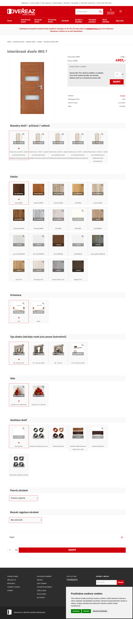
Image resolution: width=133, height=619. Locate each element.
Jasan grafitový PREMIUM (98, 245)
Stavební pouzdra (92, 20)
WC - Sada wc (58, 354)
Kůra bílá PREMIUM (38, 245)
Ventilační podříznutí (98, 437)
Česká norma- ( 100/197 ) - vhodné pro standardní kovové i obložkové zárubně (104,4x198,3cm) (98, 147)
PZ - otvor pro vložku (38, 354)
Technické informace (104, 3)
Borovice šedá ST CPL (58, 271)
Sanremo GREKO (58, 194)
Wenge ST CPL (78, 271)
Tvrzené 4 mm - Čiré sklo (39, 396)
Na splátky (75, 3)
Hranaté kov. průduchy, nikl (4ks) (19, 466)
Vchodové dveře (52, 20)
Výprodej (120, 20)
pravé (38, 312)
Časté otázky (57, 3)
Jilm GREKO (58, 219)
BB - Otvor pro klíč (19, 354)
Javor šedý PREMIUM (19, 245)
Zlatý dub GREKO (38, 194)
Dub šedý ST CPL (38, 271)
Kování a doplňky (79, 20)
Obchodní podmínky (88, 3)
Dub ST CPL (19, 271)
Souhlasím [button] (76, 611)
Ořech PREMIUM (58, 245)
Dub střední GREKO (19, 219)
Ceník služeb (35, 3)
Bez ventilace (19, 437)
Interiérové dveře (25, 20)
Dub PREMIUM (97, 219)
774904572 (72, 580)
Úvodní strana (12, 576)
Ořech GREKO (19, 194)
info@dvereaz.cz (92, 29)
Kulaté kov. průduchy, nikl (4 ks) (39, 437)
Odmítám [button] (86, 611)
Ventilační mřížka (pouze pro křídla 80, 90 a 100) (78, 438)
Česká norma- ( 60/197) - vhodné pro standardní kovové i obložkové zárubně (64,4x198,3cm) (18, 146)
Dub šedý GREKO (38, 219)
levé (19, 312)
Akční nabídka (105, 20)
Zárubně (65, 20)
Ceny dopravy (46, 3)
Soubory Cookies (13, 587)
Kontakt (66, 3)
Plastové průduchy (58, 437)
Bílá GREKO (78, 219)
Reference (25, 3)
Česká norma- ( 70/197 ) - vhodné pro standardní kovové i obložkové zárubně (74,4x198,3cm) (38, 146)
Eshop (9, 42)
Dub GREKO (78, 194)
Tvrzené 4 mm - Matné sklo (18, 396)
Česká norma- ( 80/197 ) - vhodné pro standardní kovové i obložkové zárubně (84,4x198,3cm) (58, 146)
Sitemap (10, 590)
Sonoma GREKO (97, 194)
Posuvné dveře (38, 20)
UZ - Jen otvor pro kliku (78, 354)
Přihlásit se (11, 580)
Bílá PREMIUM (78, 245)
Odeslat (120, 582)
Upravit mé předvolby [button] (100, 611)
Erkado (39, 42)
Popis (12, 537)
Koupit (117, 82)
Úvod (9, 20)
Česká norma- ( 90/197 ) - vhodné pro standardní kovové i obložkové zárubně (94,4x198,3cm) (78, 146)
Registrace (11, 583)
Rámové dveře (31, 42)
